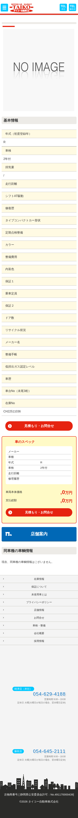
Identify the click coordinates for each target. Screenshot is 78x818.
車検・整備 (39, 625)
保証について (39, 586)
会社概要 (39, 633)
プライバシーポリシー (39, 602)
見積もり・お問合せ (39, 426)
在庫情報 (39, 578)
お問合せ (39, 617)
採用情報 (39, 640)
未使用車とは (39, 594)
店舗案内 (39, 533)
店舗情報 (39, 609)
